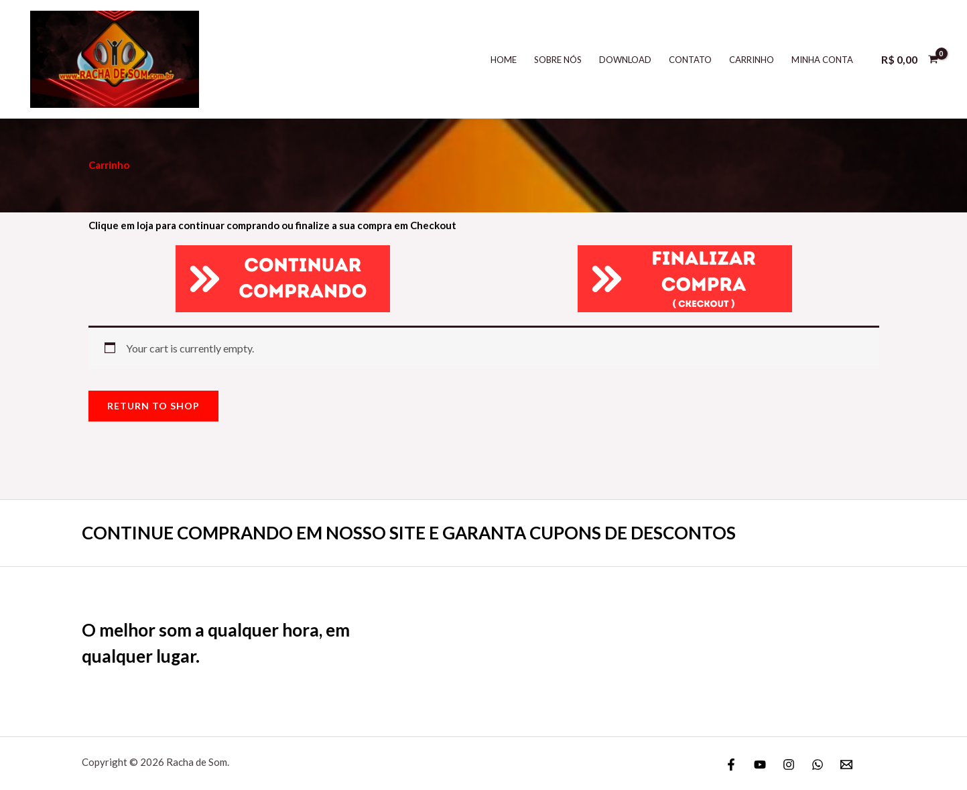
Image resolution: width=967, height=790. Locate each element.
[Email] (846, 765)
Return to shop (153, 405)
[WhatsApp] (818, 765)
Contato (690, 59)
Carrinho (751, 59)
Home (504, 59)
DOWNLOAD (625, 59)
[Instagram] (789, 765)
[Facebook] (731, 765)
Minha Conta (822, 59)
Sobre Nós (558, 59)
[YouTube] (760, 765)
